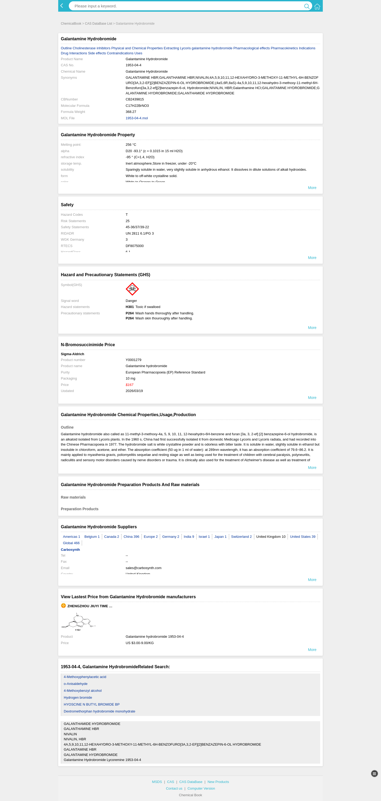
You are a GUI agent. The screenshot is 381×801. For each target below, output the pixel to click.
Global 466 (71, 543)
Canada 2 (111, 537)
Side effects (97, 53)
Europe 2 (151, 537)
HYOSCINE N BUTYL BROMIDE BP (92, 704)
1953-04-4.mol (137, 118)
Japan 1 (220, 537)
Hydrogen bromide (78, 697)
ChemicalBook (71, 23)
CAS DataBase (190, 782)
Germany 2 (170, 537)
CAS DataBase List (98, 23)
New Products (218, 782)
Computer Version (201, 788)
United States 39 (302, 537)
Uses (138, 53)
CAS (170, 782)
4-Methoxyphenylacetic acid (85, 677)
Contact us (174, 788)
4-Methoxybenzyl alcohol (83, 691)
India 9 (189, 537)
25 (127, 221)
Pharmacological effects (251, 48)
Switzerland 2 (241, 537)
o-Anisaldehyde (76, 684)
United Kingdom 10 (271, 537)
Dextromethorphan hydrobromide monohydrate (99, 711)
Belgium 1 (92, 537)
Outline (66, 48)
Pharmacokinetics (284, 48)
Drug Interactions (74, 53)
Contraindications (120, 53)
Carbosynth (70, 550)
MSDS (157, 782)
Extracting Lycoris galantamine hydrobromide (198, 48)
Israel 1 (204, 537)
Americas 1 (71, 537)
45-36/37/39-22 (137, 227)
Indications (307, 48)
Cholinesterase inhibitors (91, 48)
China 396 (131, 537)
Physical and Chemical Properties (137, 48)
